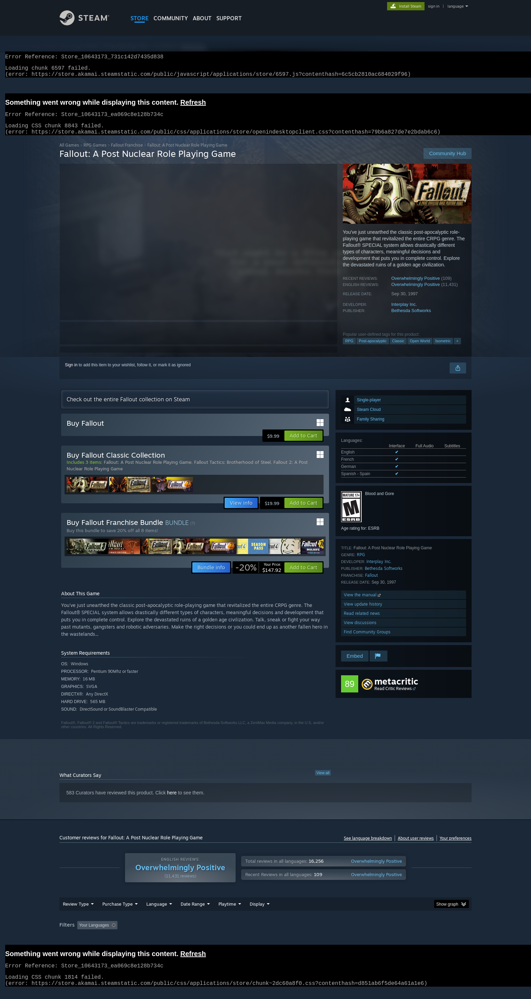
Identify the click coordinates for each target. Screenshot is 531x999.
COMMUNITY (171, 18)
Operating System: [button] (323, 933)
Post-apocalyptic (373, 349)
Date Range (193, 912)
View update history (363, 612)
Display (257, 912)
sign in (433, 6)
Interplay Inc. (404, 312)
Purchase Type (117, 912)
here (172, 801)
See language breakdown (368, 846)
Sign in (71, 373)
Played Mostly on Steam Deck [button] (265, 933)
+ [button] (457, 349)
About (202, 18)
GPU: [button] (382, 933)
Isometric (443, 349)
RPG (349, 349)
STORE (140, 18)
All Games (69, 153)
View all (322, 781)
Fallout (371, 583)
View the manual (363, 603)
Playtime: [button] (216, 933)
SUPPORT (229, 18)
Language (156, 912)
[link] (258, 575)
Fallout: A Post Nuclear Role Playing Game (147, 470)
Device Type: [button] (411, 933)
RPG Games (94, 153)
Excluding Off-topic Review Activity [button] (163, 933)
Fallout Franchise (127, 153)
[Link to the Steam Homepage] (89, 23)
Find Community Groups (367, 640)
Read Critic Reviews (393, 696)
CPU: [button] (359, 933)
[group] (265, 934)
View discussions (360, 630)
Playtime (227, 912)
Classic (398, 349)
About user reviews (416, 846)
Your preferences (456, 846)
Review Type (76, 912)
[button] (303, 443)
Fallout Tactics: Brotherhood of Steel (232, 470)
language (456, 6)
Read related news (362, 621)
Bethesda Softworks (411, 318)
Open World (420, 349)
